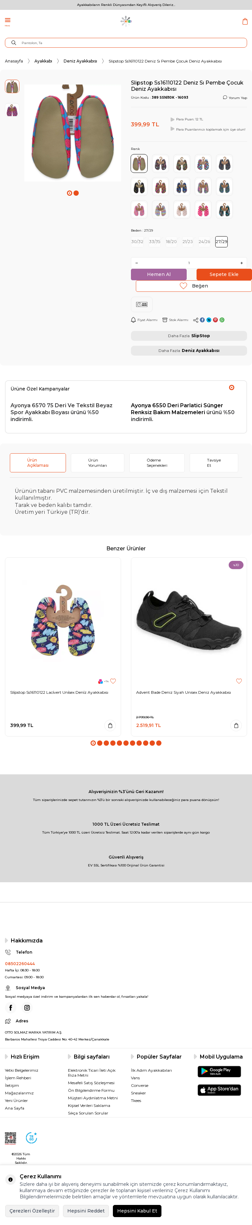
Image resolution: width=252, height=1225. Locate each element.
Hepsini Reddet (86, 1211)
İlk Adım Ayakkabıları (151, 1070)
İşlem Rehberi (18, 1077)
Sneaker (138, 1092)
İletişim (12, 1085)
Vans (135, 1077)
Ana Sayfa (14, 1108)
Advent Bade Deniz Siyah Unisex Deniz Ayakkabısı (183, 692)
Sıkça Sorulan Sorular (88, 1113)
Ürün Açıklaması (38, 463)
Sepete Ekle (224, 274)
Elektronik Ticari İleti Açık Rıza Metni (92, 1073)
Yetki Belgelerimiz (21, 1070)
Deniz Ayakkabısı (80, 61)
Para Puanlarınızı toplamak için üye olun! (207, 129)
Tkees (136, 1100)
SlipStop (200, 335)
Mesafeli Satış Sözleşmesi (91, 1082)
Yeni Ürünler (16, 1100)
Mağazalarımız (19, 1092)
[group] (72, 133)
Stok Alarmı (175, 320)
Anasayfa (14, 61)
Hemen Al (159, 274)
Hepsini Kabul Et (137, 1211)
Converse (139, 1085)
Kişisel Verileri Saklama (89, 1105)
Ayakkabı (43, 61)
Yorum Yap (235, 97)
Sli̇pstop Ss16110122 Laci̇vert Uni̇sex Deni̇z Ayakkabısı (59, 692)
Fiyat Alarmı (144, 320)
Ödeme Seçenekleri (157, 463)
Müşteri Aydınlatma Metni (93, 1097)
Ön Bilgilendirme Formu (91, 1090)
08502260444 (20, 963)
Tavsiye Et (214, 463)
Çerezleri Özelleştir (32, 1211)
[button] (69, 193)
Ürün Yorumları (97, 463)
